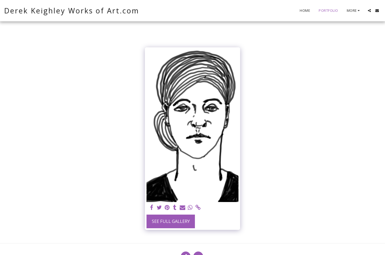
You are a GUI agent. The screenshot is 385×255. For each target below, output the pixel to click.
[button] (369, 10)
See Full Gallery (171, 221)
